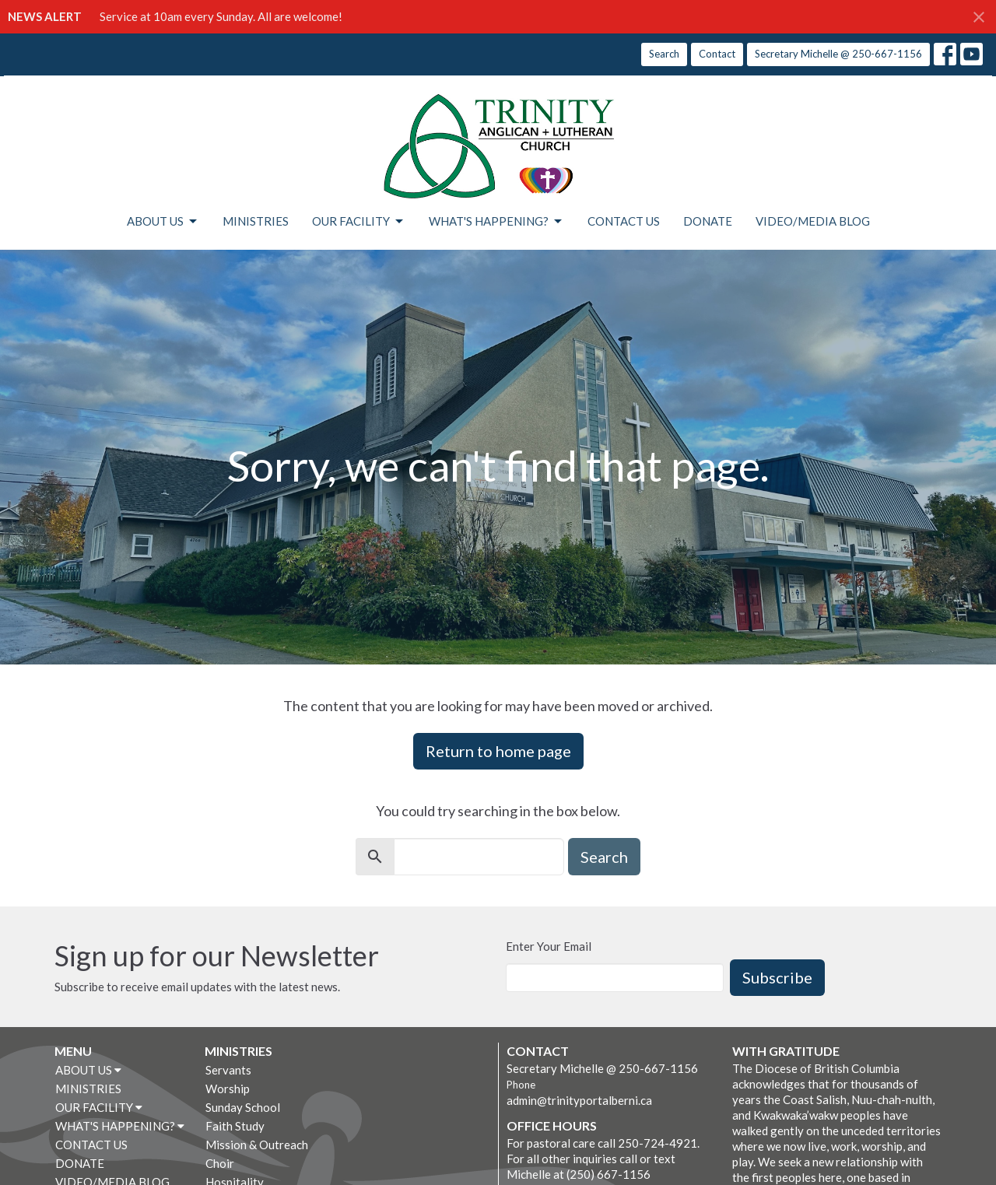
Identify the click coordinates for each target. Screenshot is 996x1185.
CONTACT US (623, 221)
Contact (717, 53)
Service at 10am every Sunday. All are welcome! (221, 16)
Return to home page (498, 751)
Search (664, 53)
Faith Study (235, 1126)
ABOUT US (163, 222)
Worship (227, 1089)
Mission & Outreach (256, 1145)
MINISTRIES (256, 221)
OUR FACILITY (358, 222)
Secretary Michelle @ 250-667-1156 (838, 53)
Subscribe (777, 977)
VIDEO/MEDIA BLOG (813, 221)
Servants (228, 1070)
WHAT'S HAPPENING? (496, 222)
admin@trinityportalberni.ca (579, 1100)
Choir (219, 1163)
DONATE (707, 221)
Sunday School (242, 1107)
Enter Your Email (548, 946)
